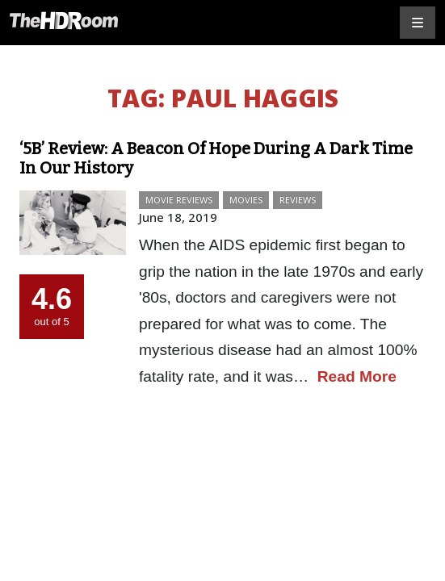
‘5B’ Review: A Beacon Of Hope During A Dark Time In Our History (216, 158)
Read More (357, 376)
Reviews (297, 200)
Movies (245, 200)
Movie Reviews (178, 200)
